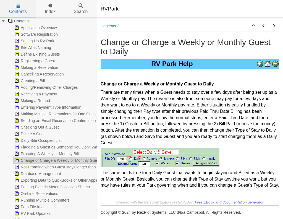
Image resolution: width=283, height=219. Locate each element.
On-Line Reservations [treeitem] (36, 193)
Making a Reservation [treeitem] (36, 67)
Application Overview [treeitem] (35, 27)
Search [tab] (81, 9)
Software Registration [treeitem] (36, 34)
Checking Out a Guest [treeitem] (36, 127)
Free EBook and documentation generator (229, 202)
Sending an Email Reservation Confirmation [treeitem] (55, 120)
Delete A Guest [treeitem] (30, 134)
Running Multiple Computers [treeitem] (42, 200)
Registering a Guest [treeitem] (34, 61)
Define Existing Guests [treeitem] (37, 54)
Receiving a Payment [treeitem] (35, 94)
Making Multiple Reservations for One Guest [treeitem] (55, 114)
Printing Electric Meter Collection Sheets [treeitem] (52, 187)
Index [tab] (50, 9)
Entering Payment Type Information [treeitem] (47, 107)
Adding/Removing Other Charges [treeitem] (46, 87)
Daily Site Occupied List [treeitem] (38, 140)
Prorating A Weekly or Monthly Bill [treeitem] (46, 153)
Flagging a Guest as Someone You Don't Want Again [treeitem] (62, 147)
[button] (253, 26)
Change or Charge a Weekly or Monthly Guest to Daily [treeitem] (64, 160)
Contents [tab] (18, 9)
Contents (108, 26)
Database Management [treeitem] (37, 173)
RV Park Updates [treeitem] (32, 213)
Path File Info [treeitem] (29, 207)
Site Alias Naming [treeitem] (32, 47)
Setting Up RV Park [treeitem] (34, 41)
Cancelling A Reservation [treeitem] (39, 74)
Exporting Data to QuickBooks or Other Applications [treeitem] (61, 180)
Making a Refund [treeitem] (32, 100)
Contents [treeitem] (18, 21)
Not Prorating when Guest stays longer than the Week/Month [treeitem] (69, 167)
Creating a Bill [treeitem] (29, 80)
